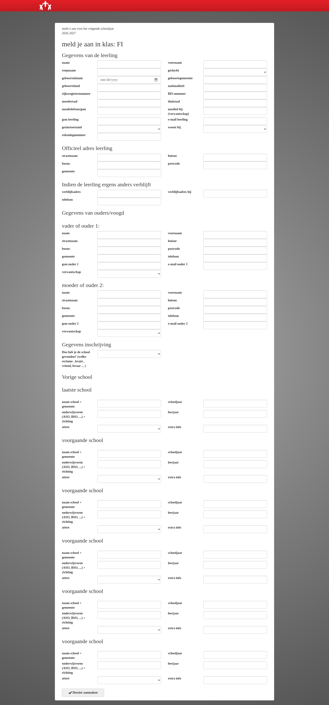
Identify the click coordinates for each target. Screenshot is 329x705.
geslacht (173, 70)
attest (65, 427)
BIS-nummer (177, 93)
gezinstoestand (72, 127)
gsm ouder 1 (70, 264)
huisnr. (172, 156)
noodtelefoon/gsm (74, 109)
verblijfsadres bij (179, 192)
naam (65, 62)
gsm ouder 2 (70, 323)
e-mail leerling (178, 119)
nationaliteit (176, 86)
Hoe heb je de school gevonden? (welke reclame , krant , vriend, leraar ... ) (76, 359)
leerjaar (173, 412)
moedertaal (69, 101)
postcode (174, 163)
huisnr (172, 241)
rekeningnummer (74, 135)
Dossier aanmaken (83, 692)
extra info (174, 427)
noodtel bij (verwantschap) (178, 112)
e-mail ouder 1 (178, 264)
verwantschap (71, 272)
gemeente (68, 171)
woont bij (174, 127)
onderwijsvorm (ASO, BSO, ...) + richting (73, 416)
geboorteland (71, 86)
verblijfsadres (71, 192)
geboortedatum (72, 78)
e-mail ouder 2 (178, 323)
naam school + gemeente (72, 404)
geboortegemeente (180, 78)
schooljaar (175, 402)
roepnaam (69, 70)
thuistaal (174, 101)
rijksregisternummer (76, 93)
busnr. (66, 163)
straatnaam (69, 156)
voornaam (175, 62)
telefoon (67, 199)
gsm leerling (70, 119)
